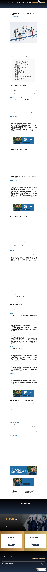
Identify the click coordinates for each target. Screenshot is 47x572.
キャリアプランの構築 (18, 79)
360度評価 (16, 74)
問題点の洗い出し (18, 68)
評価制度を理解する (18, 77)
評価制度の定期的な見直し (19, 70)
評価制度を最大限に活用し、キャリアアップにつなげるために (24, 76)
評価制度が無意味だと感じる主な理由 (20, 62)
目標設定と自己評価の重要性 (19, 78)
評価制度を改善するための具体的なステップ (21, 67)
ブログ (25, 2)
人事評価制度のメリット (18, 65)
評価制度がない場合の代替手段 (19, 72)
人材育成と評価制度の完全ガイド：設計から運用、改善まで (17, 492)
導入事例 (23, 2)
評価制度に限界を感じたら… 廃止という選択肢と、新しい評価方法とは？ (30, 492)
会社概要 (17, 2)
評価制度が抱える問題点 (18, 63)
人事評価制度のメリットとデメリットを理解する (21, 64)
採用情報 (30, 2)
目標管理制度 (17, 73)
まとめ (15, 80)
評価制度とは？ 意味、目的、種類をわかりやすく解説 (18, 296)
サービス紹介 (20, 2)
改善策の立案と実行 (18, 69)
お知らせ (27, 2)
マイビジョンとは (14, 2)
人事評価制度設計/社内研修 (15, 16)
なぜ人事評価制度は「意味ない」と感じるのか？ (21, 61)
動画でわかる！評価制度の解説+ (20, 71)
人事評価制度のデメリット (19, 66)
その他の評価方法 (18, 75)
